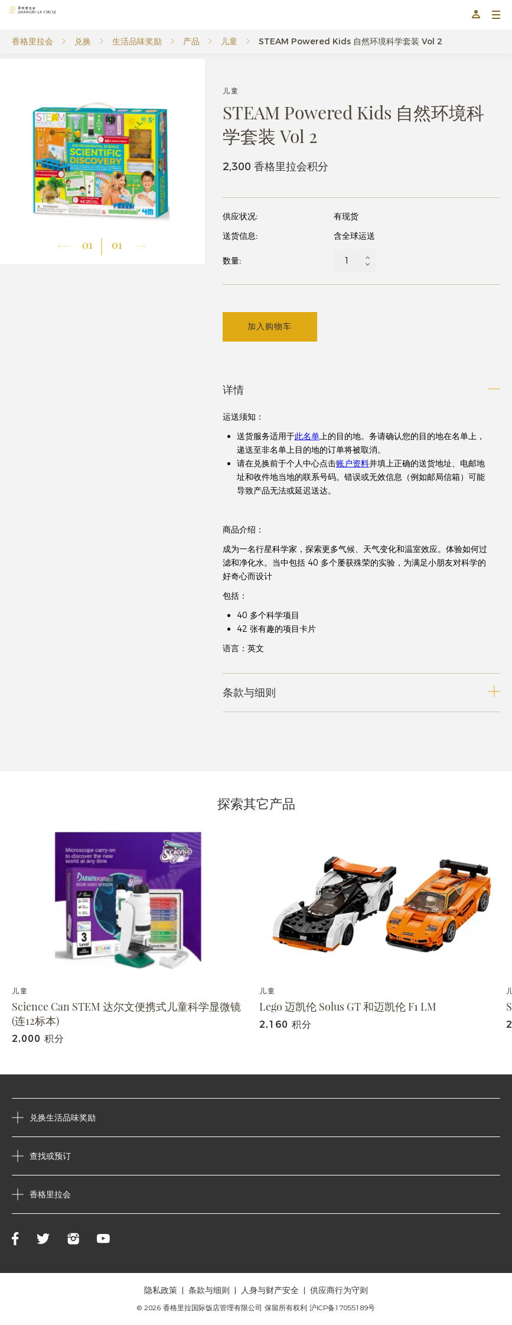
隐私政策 (160, 1290)
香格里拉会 (32, 41)
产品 (191, 41)
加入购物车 (269, 326)
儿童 (229, 41)
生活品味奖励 (137, 41)
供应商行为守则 (339, 1290)
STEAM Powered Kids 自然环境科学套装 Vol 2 (350, 41)
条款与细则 (209, 1290)
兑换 (82, 41)
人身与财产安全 (270, 1290)
